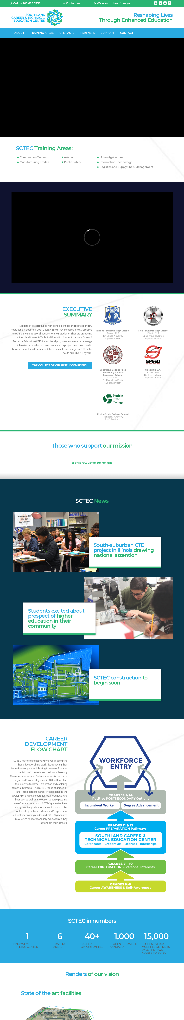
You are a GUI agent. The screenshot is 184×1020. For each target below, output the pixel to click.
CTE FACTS (67, 33)
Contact (127, 33)
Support (107, 33)
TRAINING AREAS (42, 33)
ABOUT (19, 33)
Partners (87, 33)
